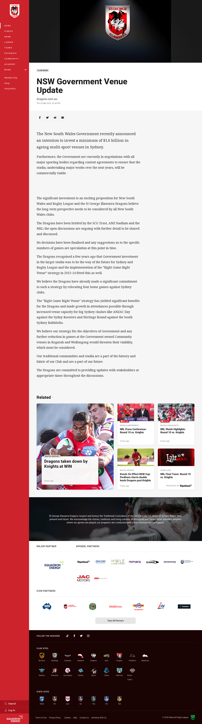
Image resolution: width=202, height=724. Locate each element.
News (7, 25)
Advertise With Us (98, 717)
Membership (10, 77)
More (15, 70)
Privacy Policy (55, 717)
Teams (8, 47)
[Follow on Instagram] (88, 636)
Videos (8, 31)
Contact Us (84, 717)
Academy (9, 64)
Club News (43, 70)
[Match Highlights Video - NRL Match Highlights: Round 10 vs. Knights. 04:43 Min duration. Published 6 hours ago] (176, 424)
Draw (7, 36)
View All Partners (115, 620)
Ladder (8, 42)
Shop (7, 83)
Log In (9, 710)
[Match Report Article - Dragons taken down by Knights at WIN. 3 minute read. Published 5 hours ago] (75, 446)
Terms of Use (41, 717)
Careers (67, 717)
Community (11, 58)
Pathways (10, 53)
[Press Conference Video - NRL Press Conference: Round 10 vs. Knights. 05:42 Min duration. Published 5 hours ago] (135, 424)
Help (75, 717)
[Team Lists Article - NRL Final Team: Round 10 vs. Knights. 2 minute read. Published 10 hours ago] (176, 469)
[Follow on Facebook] (74, 636)
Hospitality (10, 88)
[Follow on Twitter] (81, 636)
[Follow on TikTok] (67, 636)
